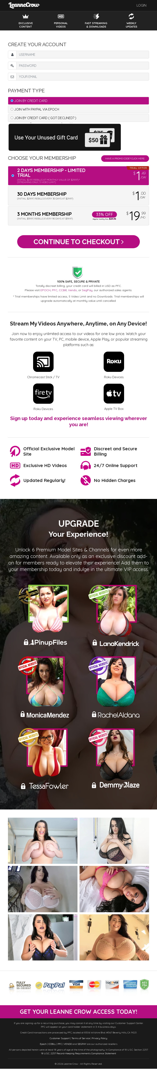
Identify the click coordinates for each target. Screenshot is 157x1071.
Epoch (43, 1046)
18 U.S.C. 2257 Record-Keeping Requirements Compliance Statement (78, 1055)
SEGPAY (81, 1046)
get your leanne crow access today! (78, 1013)
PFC (54, 292)
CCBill (63, 292)
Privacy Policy (99, 1040)
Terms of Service (81, 1040)
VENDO (68, 1046)
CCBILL (52, 1046)
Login (141, 5)
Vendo (72, 292)
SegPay (87, 292)
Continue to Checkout (78, 242)
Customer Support (60, 1040)
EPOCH (45, 292)
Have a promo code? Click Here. (125, 158)
